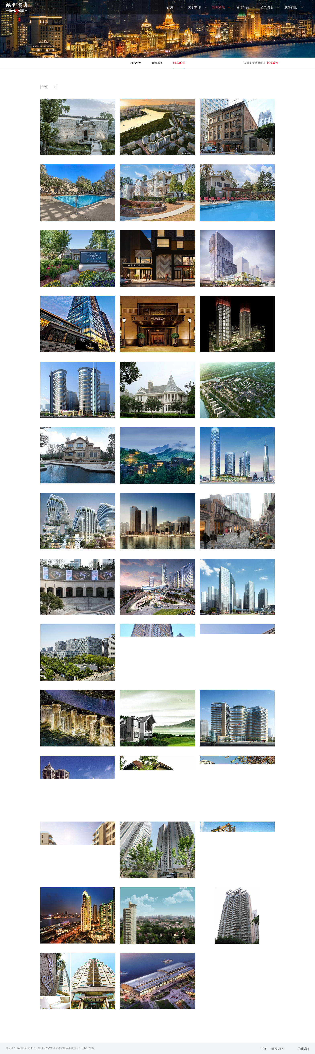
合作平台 (242, 7)
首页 (170, 7)
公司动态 (266, 7)
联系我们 (290, 7)
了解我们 (303, 1048)
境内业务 (136, 63)
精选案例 (178, 63)
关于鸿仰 (194, 7)
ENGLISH (277, 1048)
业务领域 (218, 7)
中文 (264, 1048)
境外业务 (157, 63)
